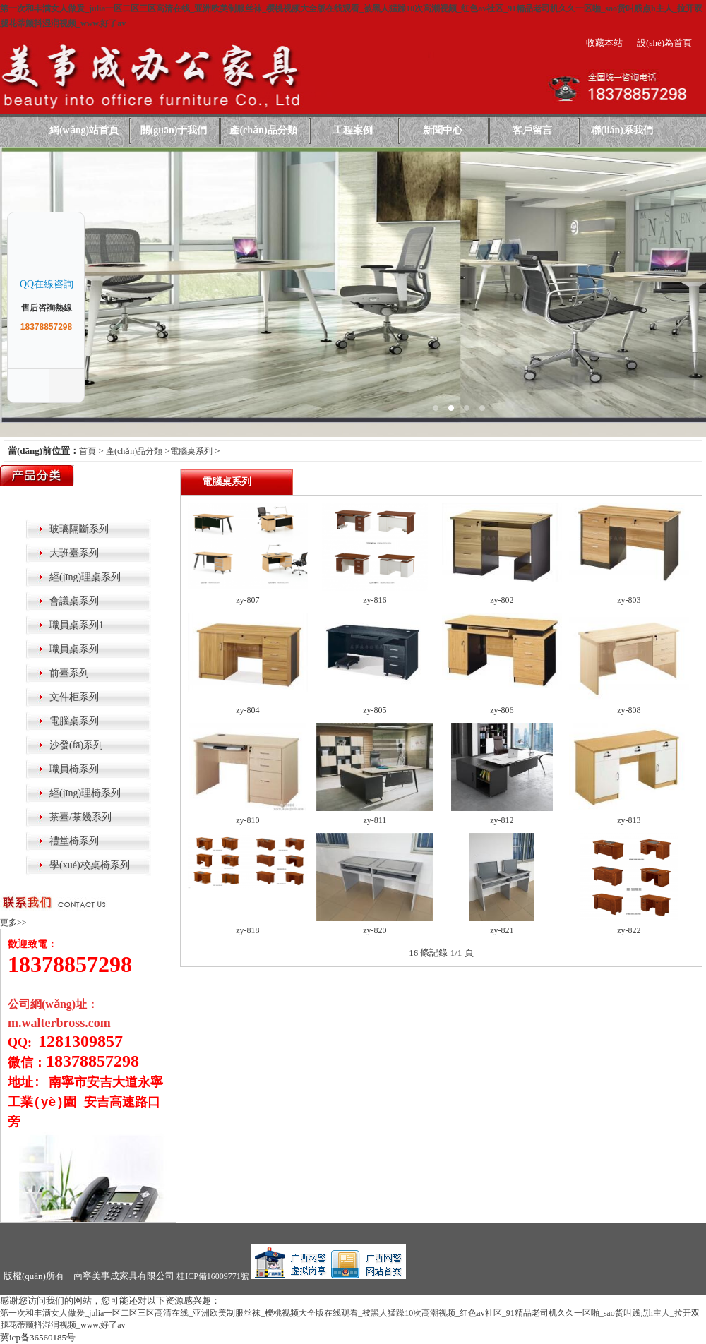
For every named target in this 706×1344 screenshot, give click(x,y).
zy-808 (628, 710)
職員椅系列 (74, 769)
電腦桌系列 (191, 451)
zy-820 (374, 930)
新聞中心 (442, 130)
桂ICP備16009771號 (212, 1276)
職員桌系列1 (76, 625)
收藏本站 (604, 42)
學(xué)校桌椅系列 (89, 865)
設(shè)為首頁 (664, 42)
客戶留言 (532, 130)
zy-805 (374, 710)
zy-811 (374, 820)
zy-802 (501, 600)
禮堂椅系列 (74, 841)
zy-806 (501, 710)
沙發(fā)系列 (76, 745)
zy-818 (247, 930)
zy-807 (247, 600)
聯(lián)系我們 (622, 130)
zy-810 (247, 820)
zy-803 (628, 600)
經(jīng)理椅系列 (85, 793)
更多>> (13, 923)
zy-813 (628, 820)
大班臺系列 (74, 553)
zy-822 (628, 930)
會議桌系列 (74, 601)
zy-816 (374, 600)
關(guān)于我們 (174, 130)
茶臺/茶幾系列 (80, 817)
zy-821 (501, 930)
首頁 (87, 451)
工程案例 (353, 130)
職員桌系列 (74, 649)
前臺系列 (69, 673)
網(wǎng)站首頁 (84, 130)
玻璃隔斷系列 (79, 529)
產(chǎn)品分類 (263, 130)
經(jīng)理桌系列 (85, 577)
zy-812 (501, 820)
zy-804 (247, 710)
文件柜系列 (74, 697)
